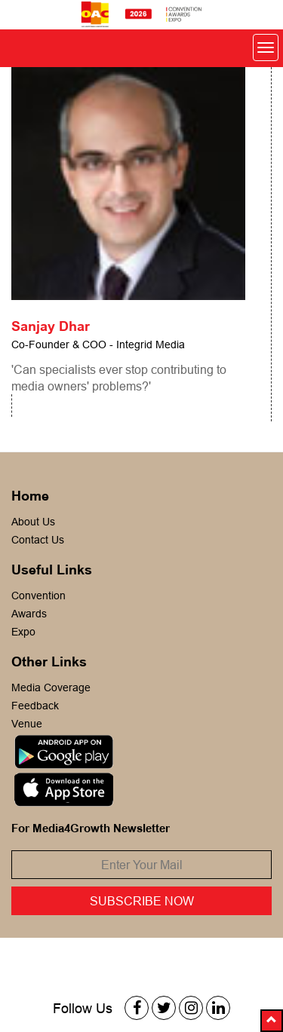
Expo (23, 632)
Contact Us (37, 540)
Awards (29, 614)
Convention (38, 595)
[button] (271, 1020)
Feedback (35, 706)
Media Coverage (51, 687)
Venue (26, 724)
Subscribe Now (142, 901)
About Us (33, 522)
